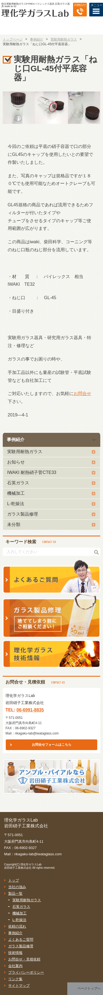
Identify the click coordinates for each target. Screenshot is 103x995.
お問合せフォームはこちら (51, 745)
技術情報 (15, 953)
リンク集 (15, 979)
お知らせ (16, 462)
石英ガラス (18, 483)
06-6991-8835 (30, 710)
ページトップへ (89, 988)
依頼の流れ (17, 926)
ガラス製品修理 (22, 514)
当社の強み (17, 887)
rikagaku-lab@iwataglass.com (37, 733)
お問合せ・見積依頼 (24, 959)
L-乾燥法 (15, 503)
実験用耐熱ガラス (24, 451)
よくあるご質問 (20, 939)
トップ (13, 880)
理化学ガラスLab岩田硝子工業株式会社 (22, 866)
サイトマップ (19, 985)
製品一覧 (15, 893)
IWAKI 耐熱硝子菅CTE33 (31, 472)
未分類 (13, 524)
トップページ (13, 39)
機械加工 (16, 493)
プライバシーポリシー (26, 972)
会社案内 (15, 966)
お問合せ (82, 393)
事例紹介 (15, 439)
